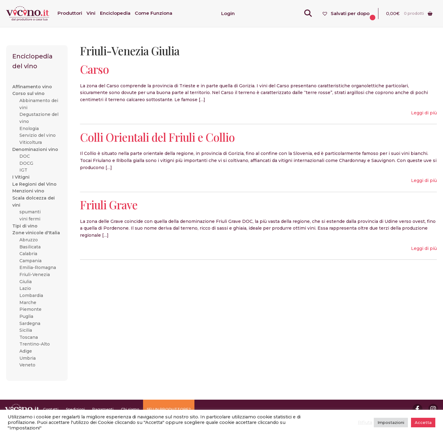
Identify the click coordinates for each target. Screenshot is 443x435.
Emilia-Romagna (37, 267)
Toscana (28, 337)
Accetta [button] (423, 422)
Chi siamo (130, 409)
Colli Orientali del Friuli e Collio (157, 136)
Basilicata (30, 247)
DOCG (26, 163)
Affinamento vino (32, 86)
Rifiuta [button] (365, 422)
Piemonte (30, 309)
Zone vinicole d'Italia (36, 232)
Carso (94, 69)
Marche (27, 302)
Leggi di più (424, 113)
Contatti (50, 409)
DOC (24, 156)
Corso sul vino (28, 93)
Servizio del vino (37, 135)
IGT (23, 170)
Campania (30, 260)
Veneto (27, 365)
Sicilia (25, 330)
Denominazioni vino (35, 149)
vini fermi (29, 219)
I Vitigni (21, 177)
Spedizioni (75, 409)
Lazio (25, 288)
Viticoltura (30, 142)
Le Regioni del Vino (34, 184)
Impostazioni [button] (390, 422)
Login (228, 13)
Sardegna (29, 323)
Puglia (26, 316)
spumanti (30, 212)
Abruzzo (28, 240)
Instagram (433, 409)
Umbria (27, 358)
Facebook (417, 409)
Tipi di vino (25, 226)
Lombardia (31, 295)
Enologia (29, 128)
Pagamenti (103, 409)
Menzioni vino (28, 191)
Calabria (28, 253)
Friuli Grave (109, 204)
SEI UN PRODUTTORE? (169, 409)
